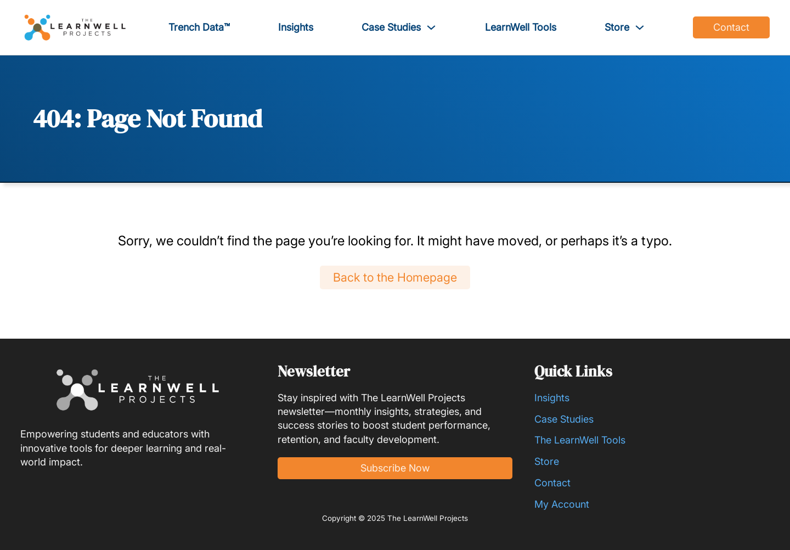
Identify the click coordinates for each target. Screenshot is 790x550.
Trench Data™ (199, 27)
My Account (561, 504)
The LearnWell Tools (579, 440)
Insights (295, 27)
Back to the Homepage (395, 277)
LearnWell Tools (520, 27)
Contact (731, 27)
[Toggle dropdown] (431, 27)
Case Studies (391, 27)
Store (617, 27)
